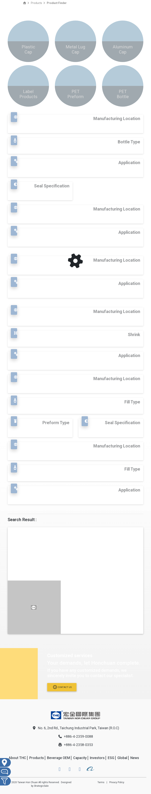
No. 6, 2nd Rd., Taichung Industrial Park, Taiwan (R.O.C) (75, 728)
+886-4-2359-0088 (75, 737)
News (134, 758)
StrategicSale (41, 786)
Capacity (80, 758)
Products (36, 3)
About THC (17, 758)
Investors (97, 758)
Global (122, 758)
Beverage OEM (58, 758)
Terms (101, 782)
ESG (111, 758)
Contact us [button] (62, 687)
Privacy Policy (116, 782)
